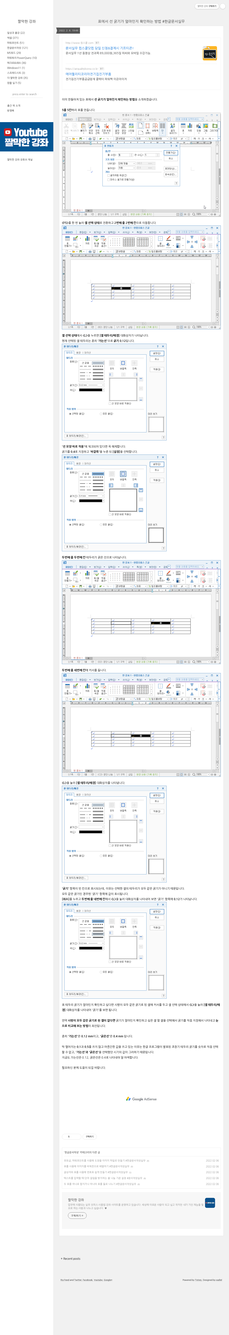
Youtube (98, 1330)
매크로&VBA (16, 63)
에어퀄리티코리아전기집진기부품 (88, 74)
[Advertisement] (141, 118)
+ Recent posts (70, 1308)
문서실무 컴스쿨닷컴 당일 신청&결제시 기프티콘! (100, 48)
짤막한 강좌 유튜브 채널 (20, 159)
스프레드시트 (16, 73)
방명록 (10, 110)
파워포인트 (15, 43)
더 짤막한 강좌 (17, 78)
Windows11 (16, 68)
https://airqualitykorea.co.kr (82, 69)
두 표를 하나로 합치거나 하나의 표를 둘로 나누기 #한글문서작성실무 (100, 1234)
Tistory (198, 1330)
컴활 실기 (14, 83)
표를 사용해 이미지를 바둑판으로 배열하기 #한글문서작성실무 (96, 1216)
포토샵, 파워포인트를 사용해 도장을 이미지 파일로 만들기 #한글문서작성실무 (104, 1210)
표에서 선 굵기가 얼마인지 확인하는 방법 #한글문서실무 (141, 21)
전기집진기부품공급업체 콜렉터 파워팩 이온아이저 (96, 79)
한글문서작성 (17, 48)
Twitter (78, 1330)
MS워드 (14, 53)
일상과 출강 (16, 33)
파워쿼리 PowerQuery (22, 58)
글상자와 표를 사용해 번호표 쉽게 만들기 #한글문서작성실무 (96, 1222)
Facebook (87, 1330)
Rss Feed (65, 1330)
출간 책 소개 (13, 105)
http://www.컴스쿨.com (79, 43)
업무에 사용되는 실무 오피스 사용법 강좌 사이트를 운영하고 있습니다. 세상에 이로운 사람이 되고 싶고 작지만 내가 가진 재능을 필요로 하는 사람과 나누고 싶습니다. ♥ (136, 1257)
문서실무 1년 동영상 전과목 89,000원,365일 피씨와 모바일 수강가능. (108, 53)
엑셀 (13, 38)
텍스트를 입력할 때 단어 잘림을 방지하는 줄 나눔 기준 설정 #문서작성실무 (103, 1228)
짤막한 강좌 (27, 21)
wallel (219, 1330)
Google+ (108, 1330)
